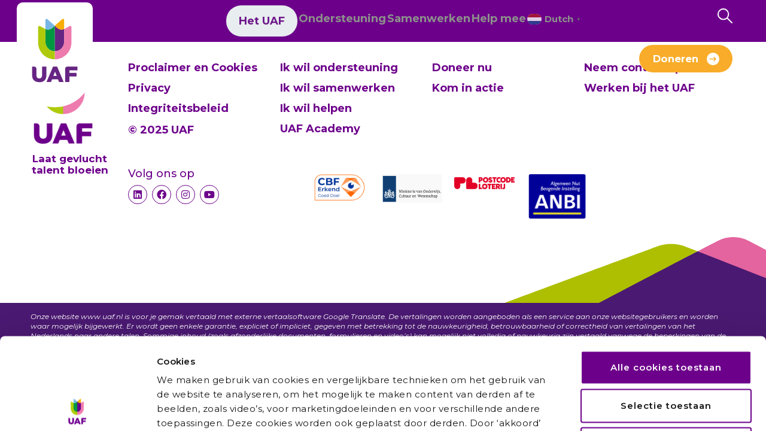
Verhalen (352, 64)
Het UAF (191, 22)
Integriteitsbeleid (178, 108)
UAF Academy (320, 128)
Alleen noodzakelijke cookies (667, 352)
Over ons (213, 64)
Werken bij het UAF (522, 64)
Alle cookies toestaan (666, 275)
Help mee (470, 22)
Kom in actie (468, 88)
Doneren (675, 63)
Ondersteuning (276, 22)
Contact (422, 64)
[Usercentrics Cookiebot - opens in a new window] (77, 408)
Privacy (149, 88)
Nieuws (283, 64)
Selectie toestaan (666, 314)
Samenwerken (381, 22)
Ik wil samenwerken (337, 88)
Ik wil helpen (316, 108)
